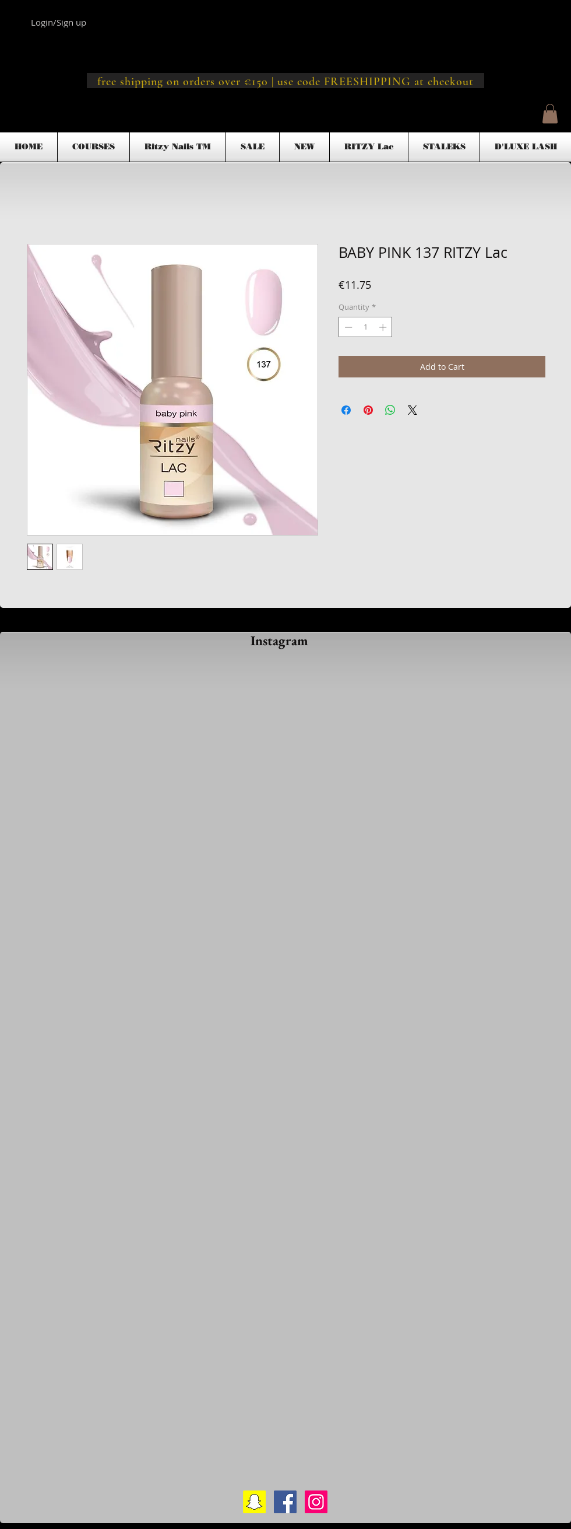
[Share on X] (413, 410)
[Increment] (384, 327)
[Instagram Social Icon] (316, 1501)
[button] (550, 113)
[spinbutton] (365, 327)
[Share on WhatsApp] (390, 410)
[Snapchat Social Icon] (254, 1501)
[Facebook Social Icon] (285, 1501)
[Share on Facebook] (346, 410)
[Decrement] (347, 327)
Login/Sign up (58, 22)
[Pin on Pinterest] (368, 410)
